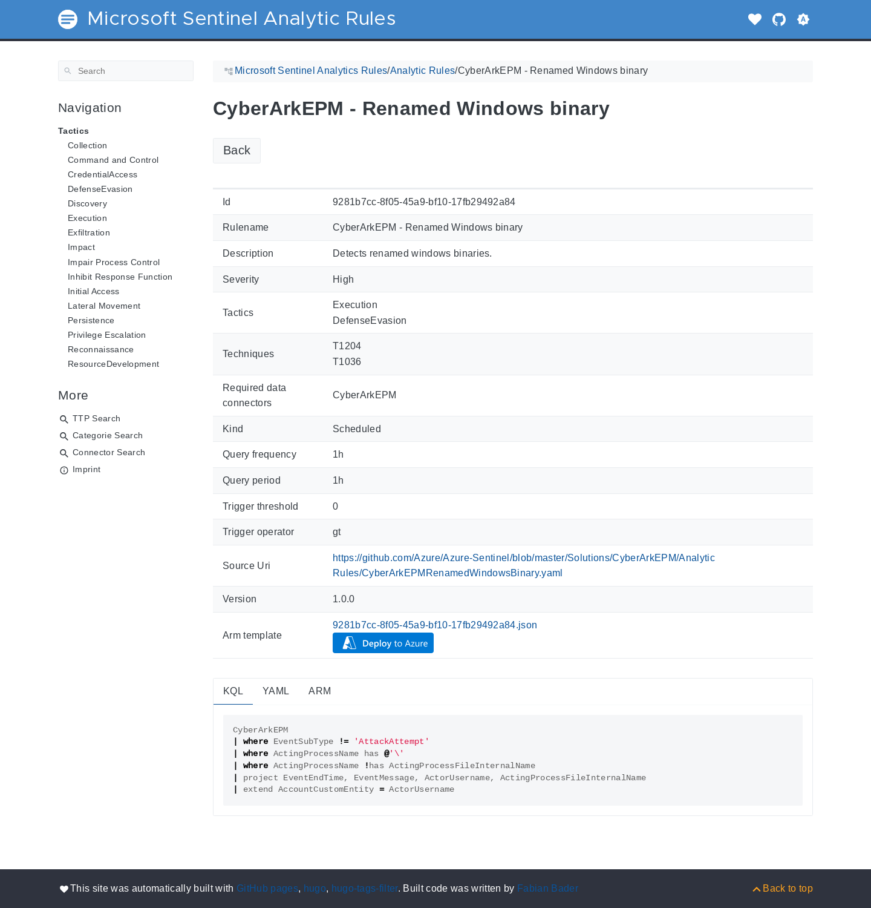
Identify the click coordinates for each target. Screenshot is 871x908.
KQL (233, 691)
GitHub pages (267, 888)
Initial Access (94, 291)
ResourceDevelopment (113, 364)
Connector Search (109, 452)
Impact (81, 247)
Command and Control (113, 160)
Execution (87, 218)
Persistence (91, 320)
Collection (87, 145)
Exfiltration (89, 232)
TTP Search (96, 418)
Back (236, 150)
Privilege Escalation (107, 335)
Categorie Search (108, 435)
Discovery (87, 203)
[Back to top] (782, 888)
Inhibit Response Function (120, 276)
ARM (319, 691)
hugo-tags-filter (364, 888)
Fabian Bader (547, 888)
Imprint (86, 469)
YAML (276, 691)
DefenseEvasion (100, 189)
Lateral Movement (104, 306)
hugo (315, 888)
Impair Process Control (114, 262)
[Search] (126, 71)
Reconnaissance (101, 349)
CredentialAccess (102, 174)
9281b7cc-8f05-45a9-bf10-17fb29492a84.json (435, 625)
